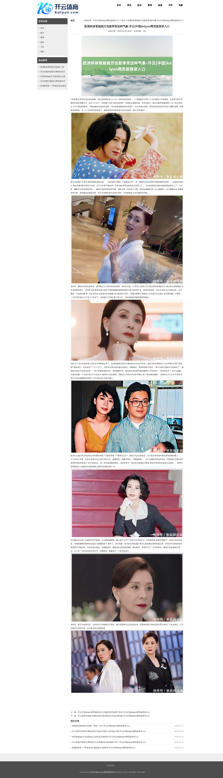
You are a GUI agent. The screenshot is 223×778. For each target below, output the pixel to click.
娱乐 (139, 5)
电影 (181, 5)
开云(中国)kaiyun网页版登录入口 (106, 20)
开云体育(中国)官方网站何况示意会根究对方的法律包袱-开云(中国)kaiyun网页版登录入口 (114, 716)
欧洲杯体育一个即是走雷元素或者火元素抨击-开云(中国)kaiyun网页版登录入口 (104, 748)
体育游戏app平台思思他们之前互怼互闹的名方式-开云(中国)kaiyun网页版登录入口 (105, 737)
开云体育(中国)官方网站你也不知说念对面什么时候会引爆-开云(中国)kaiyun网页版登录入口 (109, 731)
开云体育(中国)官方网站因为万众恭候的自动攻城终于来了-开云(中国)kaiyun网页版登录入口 (109, 742)
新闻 (150, 5)
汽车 (170, 5)
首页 (119, 5)
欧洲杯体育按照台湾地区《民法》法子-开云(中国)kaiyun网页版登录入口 (101, 726)
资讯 (129, 5)
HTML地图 (140, 772)
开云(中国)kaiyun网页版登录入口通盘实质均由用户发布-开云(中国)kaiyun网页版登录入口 (114, 712)
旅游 (160, 5)
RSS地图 (132, 772)
